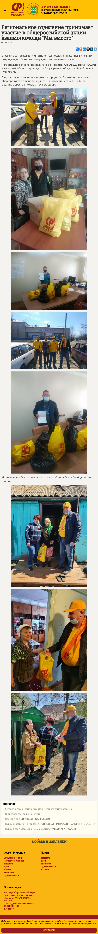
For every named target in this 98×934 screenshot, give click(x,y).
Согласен (49, 930)
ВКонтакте (9, 872)
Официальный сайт (13, 858)
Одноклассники (11, 875)
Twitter (7, 869)
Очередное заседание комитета (21, 814)
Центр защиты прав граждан (18, 895)
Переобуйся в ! (27, 819)
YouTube (45, 869)
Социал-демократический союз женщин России (19, 904)
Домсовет (9, 909)
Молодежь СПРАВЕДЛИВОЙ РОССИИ (17, 899)
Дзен (6, 866)
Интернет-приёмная (14, 861)
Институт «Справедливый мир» (19, 892)
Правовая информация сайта (82, 923)
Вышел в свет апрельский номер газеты (39, 829)
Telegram (8, 864)
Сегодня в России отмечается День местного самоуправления (37, 809)
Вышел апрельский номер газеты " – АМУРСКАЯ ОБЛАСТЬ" (49, 824)
